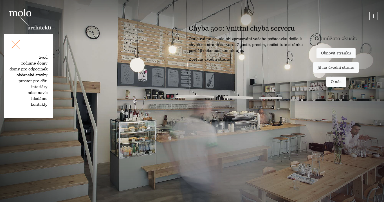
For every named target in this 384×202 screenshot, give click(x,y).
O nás (336, 81)
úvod (43, 57)
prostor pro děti (33, 80)
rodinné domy (34, 63)
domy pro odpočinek (29, 69)
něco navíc (38, 92)
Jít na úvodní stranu (336, 67)
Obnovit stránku (336, 53)
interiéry (39, 86)
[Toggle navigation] (16, 45)
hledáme (39, 98)
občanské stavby (32, 74)
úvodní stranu (217, 59)
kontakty (39, 104)
